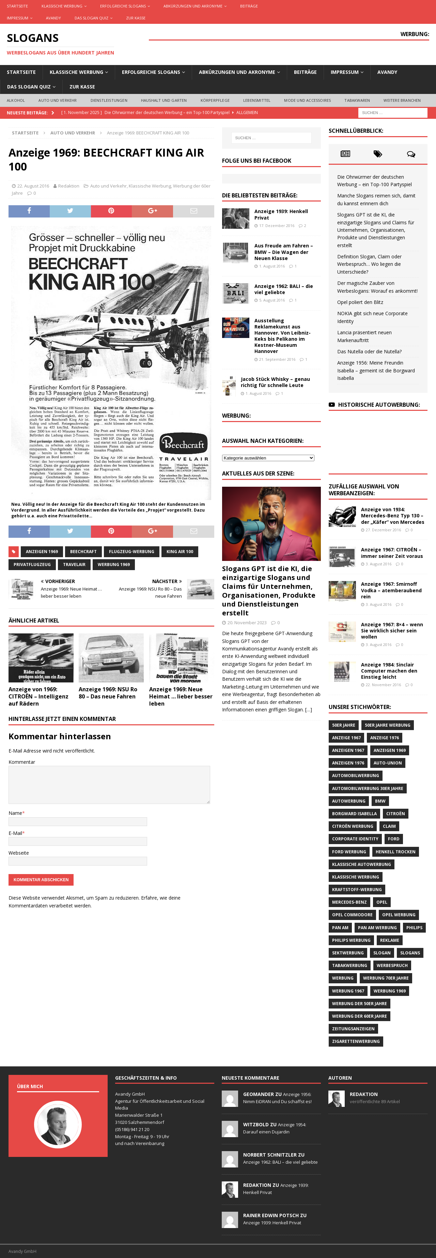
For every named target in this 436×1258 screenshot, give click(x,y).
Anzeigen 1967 (348, 750)
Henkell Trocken (396, 852)
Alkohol (16, 100)
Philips (414, 928)
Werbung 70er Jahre (386, 978)
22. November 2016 (383, 684)
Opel (381, 902)
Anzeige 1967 (346, 738)
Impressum (17, 17)
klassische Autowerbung (361, 864)
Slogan (382, 953)
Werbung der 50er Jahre (359, 1003)
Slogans (410, 953)
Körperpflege (215, 100)
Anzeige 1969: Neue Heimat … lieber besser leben (181, 696)
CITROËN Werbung (352, 826)
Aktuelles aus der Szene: (258, 473)
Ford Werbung (349, 852)
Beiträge (249, 6)
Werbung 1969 (114, 564)
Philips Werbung (351, 940)
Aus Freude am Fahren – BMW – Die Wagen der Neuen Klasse (283, 251)
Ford (394, 839)
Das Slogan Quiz (91, 17)
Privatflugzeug (32, 564)
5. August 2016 (272, 300)
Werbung (343, 978)
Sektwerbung (348, 953)
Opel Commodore (352, 915)
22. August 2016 (33, 186)
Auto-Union (388, 763)
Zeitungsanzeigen (353, 1029)
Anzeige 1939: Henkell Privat (281, 214)
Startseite (17, 6)
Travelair (74, 564)
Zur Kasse (135, 17)
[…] (308, 709)
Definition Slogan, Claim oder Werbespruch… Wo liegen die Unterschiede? (369, 264)
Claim (389, 826)
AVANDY (53, 17)
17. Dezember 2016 (276, 225)
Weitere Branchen (402, 100)
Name (15, 813)
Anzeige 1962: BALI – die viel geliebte (283, 289)
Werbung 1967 (348, 991)
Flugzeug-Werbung (131, 551)
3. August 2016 (378, 563)
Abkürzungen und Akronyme (193, 6)
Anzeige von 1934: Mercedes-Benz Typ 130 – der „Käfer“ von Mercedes (392, 515)
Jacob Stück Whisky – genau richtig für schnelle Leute (275, 382)
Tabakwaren (357, 100)
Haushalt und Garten (164, 100)
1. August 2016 (272, 266)
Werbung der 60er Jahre (359, 1016)
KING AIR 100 (180, 551)
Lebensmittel (256, 100)
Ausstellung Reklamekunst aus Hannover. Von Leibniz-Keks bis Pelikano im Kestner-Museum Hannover (282, 336)
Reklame (389, 940)
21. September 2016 (277, 359)
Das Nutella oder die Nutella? (369, 351)
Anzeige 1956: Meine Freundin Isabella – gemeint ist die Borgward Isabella (376, 370)
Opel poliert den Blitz (360, 302)
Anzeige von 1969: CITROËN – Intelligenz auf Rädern (38, 696)
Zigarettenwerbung (356, 1041)
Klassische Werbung (62, 6)
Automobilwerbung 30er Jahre (367, 788)
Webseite (19, 853)
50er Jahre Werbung (387, 725)
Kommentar (22, 762)
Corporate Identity (355, 839)
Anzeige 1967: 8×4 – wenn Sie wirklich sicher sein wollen (392, 630)
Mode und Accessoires (307, 100)
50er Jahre (343, 725)
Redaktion (68, 186)
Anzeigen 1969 (42, 551)
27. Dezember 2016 (383, 529)
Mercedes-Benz (349, 902)
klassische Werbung (355, 877)
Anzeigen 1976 (348, 763)
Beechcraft (83, 551)
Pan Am (340, 928)
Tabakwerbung (349, 965)
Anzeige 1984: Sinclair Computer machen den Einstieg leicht (389, 670)
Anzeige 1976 (384, 738)
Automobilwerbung (355, 775)
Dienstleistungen (109, 100)
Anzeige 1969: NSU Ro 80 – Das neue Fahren (108, 693)
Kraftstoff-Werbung (357, 889)
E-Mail (15, 833)
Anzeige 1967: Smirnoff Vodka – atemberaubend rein (391, 590)
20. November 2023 (247, 622)
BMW (380, 801)
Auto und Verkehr (57, 100)
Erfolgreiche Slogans (123, 6)
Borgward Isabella (354, 814)
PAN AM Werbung (377, 928)
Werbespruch (392, 965)
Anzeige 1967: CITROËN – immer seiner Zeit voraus (392, 552)
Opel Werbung (399, 915)
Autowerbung (348, 801)
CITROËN (395, 814)
